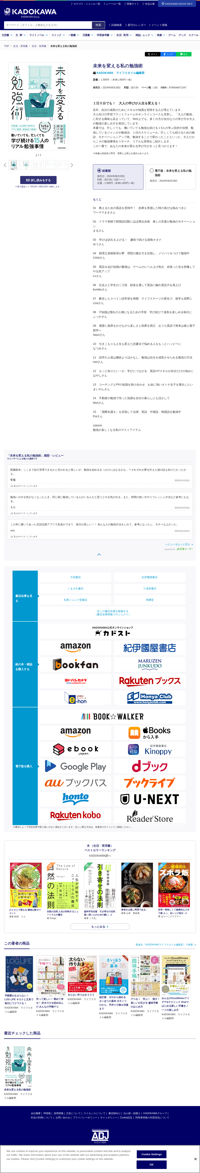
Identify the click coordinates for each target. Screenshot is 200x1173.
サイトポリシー (108, 1117)
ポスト (154, 54)
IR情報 (47, 1113)
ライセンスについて (94, 1113)
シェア (169, 54)
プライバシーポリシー (85, 1117)
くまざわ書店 (75, 588)
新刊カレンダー (135, 24)
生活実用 (124, 35)
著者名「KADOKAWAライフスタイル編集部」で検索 (164, 944)
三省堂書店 (149, 588)
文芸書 (7, 35)
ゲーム (172, 35)
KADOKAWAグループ (155, 1113)
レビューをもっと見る (178, 544)
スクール (193, 35)
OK (152, 1166)
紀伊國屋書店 (150, 577)
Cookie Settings (152, 1155)
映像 (161, 35)
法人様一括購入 (131, 1113)
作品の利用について (42, 1117)
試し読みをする (38, 180)
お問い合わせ (63, 1117)
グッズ (182, 35)
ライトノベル (38, 35)
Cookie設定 (126, 1117)
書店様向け (114, 1113)
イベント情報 (158, 24)
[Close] (195, 1160)
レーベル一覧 (113, 3)
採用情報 (58, 1113)
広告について (73, 1113)
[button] (71, 165)
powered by (179, 549)
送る (185, 54)
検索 (98, 24)
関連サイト (133, 3)
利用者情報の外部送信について (152, 1117)
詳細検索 (115, 24)
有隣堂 (150, 599)
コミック (58, 35)
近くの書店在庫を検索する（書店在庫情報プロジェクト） (112, 613)
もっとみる (98, 926)
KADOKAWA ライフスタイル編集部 (120, 72)
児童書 (88, 35)
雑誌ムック (145, 35)
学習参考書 (105, 35)
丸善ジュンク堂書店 (75, 599)
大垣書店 (75, 577)
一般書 (73, 35)
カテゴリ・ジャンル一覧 (87, 3)
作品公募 (150, 3)
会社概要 (36, 1113)
